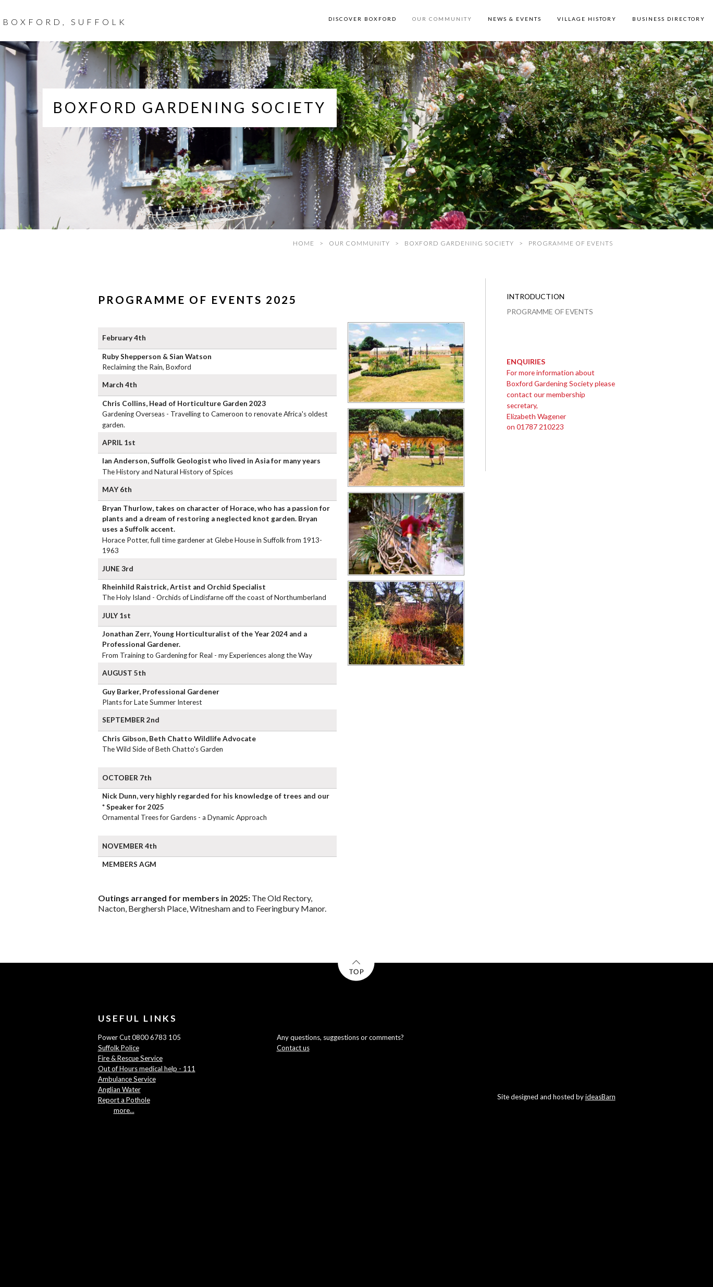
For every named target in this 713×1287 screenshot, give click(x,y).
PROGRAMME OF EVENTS (550, 311)
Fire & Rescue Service (130, 1058)
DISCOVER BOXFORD (362, 19)
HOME (303, 243)
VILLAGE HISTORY (587, 19)
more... (124, 1110)
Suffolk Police (118, 1048)
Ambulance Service (127, 1079)
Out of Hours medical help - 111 (146, 1068)
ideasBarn (600, 1097)
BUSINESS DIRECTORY (668, 19)
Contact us (293, 1048)
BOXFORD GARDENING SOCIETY (459, 243)
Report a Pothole (124, 1100)
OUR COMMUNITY (442, 19)
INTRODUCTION (535, 296)
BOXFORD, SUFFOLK (65, 22)
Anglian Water (119, 1089)
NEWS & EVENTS (515, 19)
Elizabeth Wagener (536, 416)
